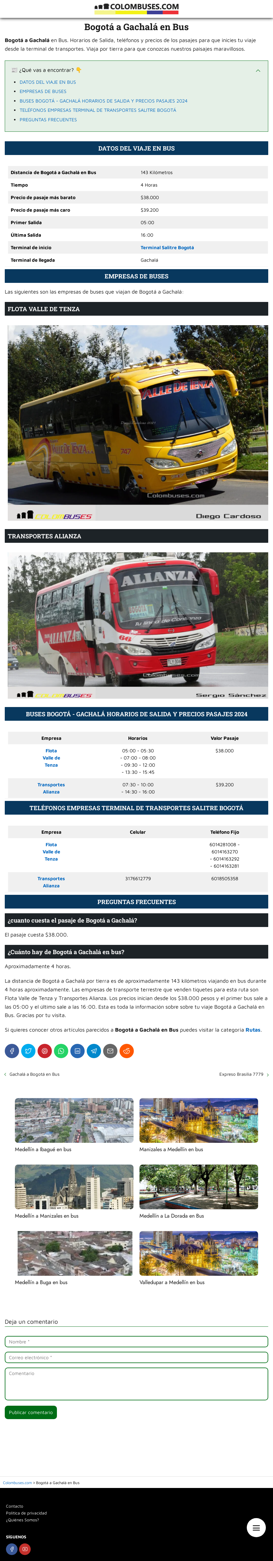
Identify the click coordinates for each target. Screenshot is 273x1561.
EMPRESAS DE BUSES (43, 91)
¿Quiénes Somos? (22, 1519)
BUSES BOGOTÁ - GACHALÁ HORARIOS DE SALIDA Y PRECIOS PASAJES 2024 (103, 100)
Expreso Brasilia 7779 (241, 1074)
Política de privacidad (26, 1512)
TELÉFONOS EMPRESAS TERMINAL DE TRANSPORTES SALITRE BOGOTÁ (98, 110)
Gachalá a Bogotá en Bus (35, 1074)
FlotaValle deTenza (51, 758)
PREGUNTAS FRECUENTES (48, 119)
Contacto (14, 1506)
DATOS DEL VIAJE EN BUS (48, 82)
